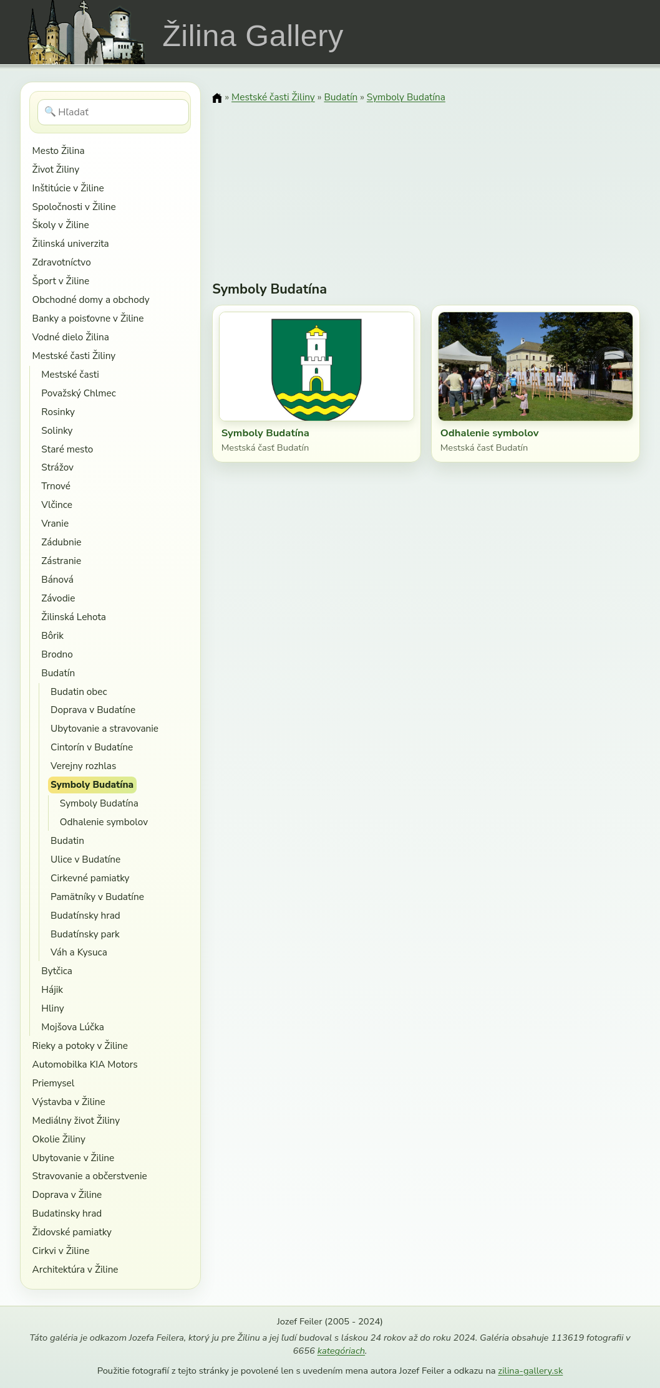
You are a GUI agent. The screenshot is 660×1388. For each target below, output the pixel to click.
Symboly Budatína (92, 784)
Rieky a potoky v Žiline (80, 1045)
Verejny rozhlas (83, 765)
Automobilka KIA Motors (85, 1064)
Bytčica (56, 970)
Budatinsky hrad (67, 1213)
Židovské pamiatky (72, 1231)
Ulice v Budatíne (85, 859)
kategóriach (341, 1350)
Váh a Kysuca (79, 952)
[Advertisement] (426, 184)
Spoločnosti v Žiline (74, 206)
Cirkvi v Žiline (61, 1250)
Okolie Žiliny (58, 1139)
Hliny (52, 1008)
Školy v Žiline (60, 224)
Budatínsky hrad (85, 915)
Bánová (57, 579)
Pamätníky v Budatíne (97, 896)
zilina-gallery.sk (530, 1370)
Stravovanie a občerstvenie (89, 1175)
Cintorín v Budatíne (92, 747)
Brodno (57, 654)
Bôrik (52, 635)
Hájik (52, 989)
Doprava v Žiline (67, 1194)
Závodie (58, 598)
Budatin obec (79, 691)
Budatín (58, 672)
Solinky (56, 430)
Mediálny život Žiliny (76, 1120)
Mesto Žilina (58, 150)
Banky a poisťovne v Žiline (88, 318)
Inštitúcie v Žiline (68, 187)
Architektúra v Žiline (75, 1269)
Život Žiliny (55, 169)
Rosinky (58, 411)
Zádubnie (61, 541)
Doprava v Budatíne (93, 709)
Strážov (57, 467)
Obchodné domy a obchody (91, 299)
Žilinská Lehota (73, 616)
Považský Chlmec (78, 393)
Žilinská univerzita (70, 243)
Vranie (55, 523)
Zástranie (61, 560)
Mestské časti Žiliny (74, 355)
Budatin (67, 840)
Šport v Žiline (61, 280)
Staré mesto (67, 449)
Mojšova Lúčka (72, 1026)
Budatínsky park (85, 933)
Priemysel (53, 1082)
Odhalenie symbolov (104, 821)
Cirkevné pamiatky (90, 877)
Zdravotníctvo (61, 262)
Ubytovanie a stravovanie (104, 728)
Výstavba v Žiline (68, 1101)
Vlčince (56, 504)
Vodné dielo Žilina (70, 336)
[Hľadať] (113, 112)
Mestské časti (70, 374)
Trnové (55, 485)
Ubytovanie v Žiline (73, 1157)
